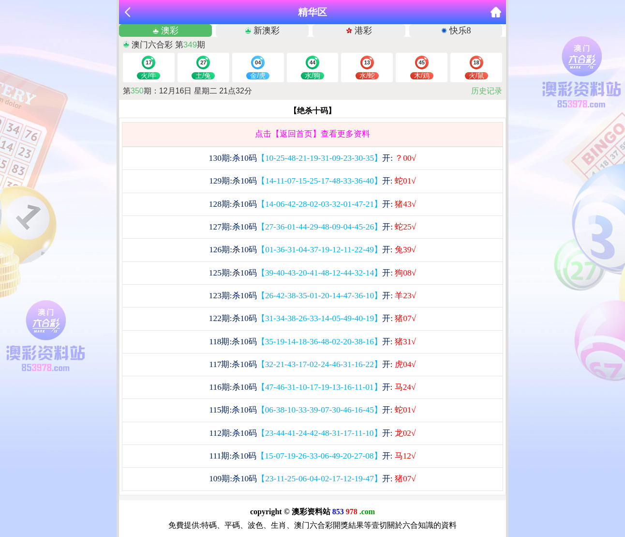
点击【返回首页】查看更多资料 (312, 133)
